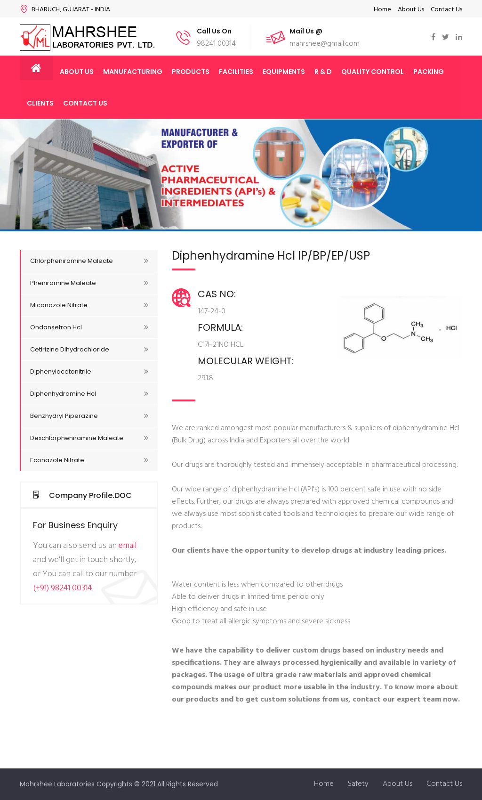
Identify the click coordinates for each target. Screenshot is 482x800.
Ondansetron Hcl (89, 327)
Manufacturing (132, 71)
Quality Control (372, 71)
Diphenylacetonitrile (89, 371)
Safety (358, 784)
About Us (411, 9)
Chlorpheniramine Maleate (89, 260)
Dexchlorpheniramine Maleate (89, 437)
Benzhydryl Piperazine (89, 415)
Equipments (284, 71)
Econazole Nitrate (89, 460)
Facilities (236, 71)
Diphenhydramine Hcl (89, 393)
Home (382, 9)
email (128, 546)
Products (190, 71)
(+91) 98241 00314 (62, 588)
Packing (428, 71)
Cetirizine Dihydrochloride (89, 349)
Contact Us (446, 9)
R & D (323, 71)
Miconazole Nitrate (89, 305)
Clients (40, 103)
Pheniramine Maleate (89, 282)
